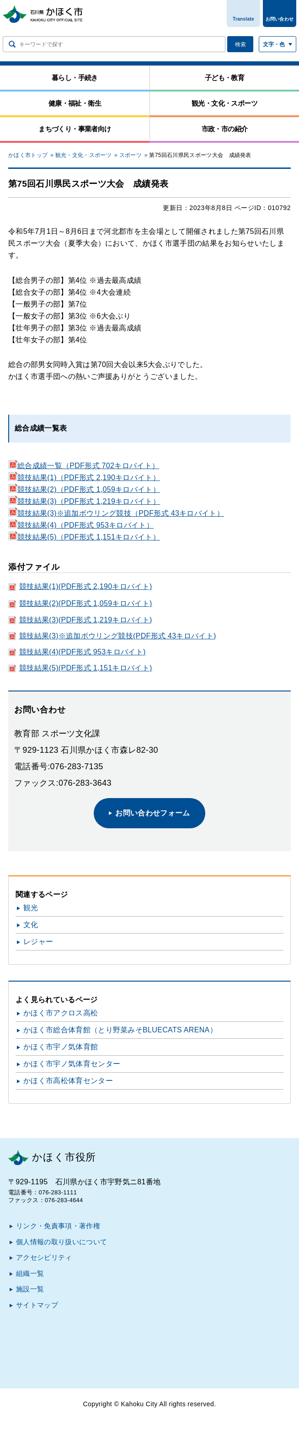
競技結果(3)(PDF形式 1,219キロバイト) (85, 620)
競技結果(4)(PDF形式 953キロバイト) (82, 652)
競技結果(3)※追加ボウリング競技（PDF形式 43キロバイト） (116, 513)
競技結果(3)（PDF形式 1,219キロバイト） (84, 501)
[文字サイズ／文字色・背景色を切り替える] (277, 44)
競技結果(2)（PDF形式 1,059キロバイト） (84, 489)
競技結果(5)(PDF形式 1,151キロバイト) (85, 668)
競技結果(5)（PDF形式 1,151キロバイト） (84, 537)
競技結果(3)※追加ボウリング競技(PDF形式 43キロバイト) (117, 636)
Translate (243, 19)
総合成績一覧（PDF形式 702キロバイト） (83, 466)
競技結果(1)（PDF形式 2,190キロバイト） (84, 477)
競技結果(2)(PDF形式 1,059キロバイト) (85, 603)
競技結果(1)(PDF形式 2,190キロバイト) (85, 586)
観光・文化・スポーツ (83, 155)
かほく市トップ (28, 155)
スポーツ (130, 155)
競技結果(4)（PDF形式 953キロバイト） (81, 525)
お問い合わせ (280, 19)
